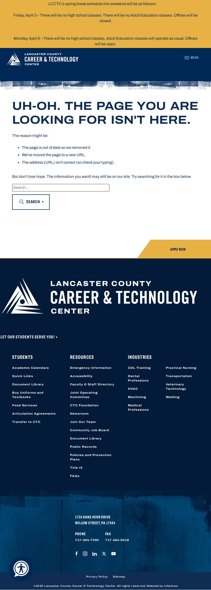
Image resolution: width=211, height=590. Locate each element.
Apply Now (178, 249)
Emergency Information (91, 368)
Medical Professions (138, 407)
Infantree (171, 585)
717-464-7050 (87, 540)
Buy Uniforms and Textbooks (28, 395)
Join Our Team (83, 422)
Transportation (179, 376)
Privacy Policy (97, 576)
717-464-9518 (117, 540)
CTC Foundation (84, 405)
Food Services (24, 405)
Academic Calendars (30, 368)
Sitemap (119, 576)
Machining (137, 397)
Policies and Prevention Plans (91, 457)
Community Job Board (89, 430)
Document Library (28, 384)
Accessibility (81, 376)
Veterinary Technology (176, 386)
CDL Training (139, 368)
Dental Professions (138, 378)
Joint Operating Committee (84, 395)
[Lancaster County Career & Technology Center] (42, 59)
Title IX (76, 467)
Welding (173, 397)
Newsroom (79, 413)
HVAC (133, 388)
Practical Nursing (181, 368)
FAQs (74, 476)
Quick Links (22, 376)
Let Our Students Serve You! (27, 337)
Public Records (83, 446)
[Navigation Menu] (191, 57)
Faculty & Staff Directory (92, 384)
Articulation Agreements (34, 413)
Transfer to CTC (26, 422)
